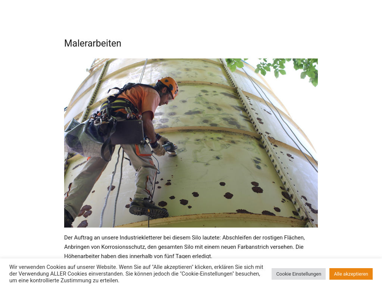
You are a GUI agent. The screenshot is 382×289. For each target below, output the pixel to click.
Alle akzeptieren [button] (351, 274)
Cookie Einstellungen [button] (298, 274)
